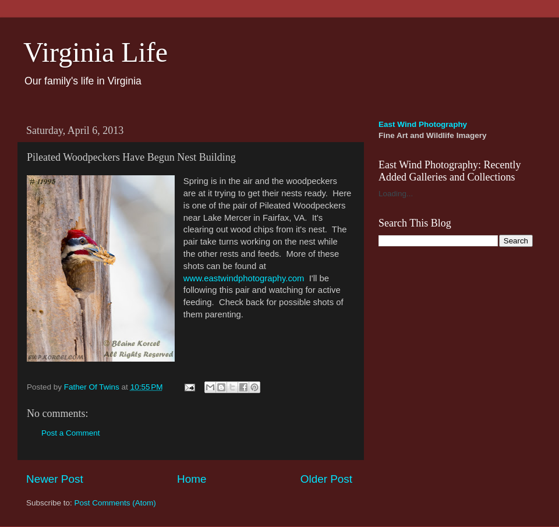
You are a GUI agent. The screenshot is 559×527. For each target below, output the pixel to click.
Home (191, 479)
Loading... (395, 193)
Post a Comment (70, 433)
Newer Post (54, 479)
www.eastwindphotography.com (244, 278)
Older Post (326, 479)
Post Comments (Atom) (115, 502)
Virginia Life (95, 52)
